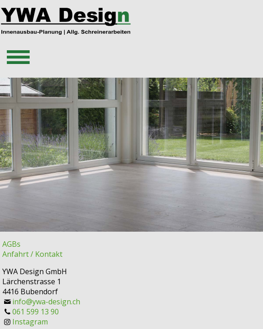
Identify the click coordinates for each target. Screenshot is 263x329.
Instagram (30, 322)
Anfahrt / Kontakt (32, 254)
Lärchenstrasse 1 (31, 281)
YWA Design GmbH (34, 271)
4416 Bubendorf (30, 292)
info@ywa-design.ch (46, 302)
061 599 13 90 (35, 312)
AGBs (11, 244)
